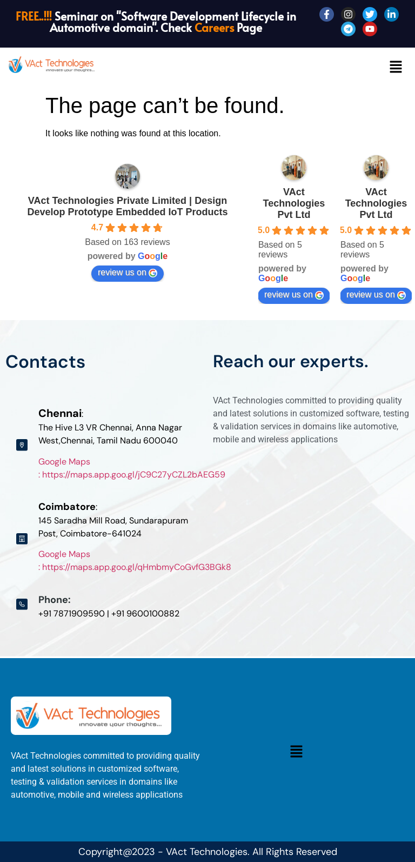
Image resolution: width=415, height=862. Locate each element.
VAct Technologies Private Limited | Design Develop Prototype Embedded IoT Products (127, 206)
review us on (127, 272)
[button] (396, 67)
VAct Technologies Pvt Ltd (294, 203)
